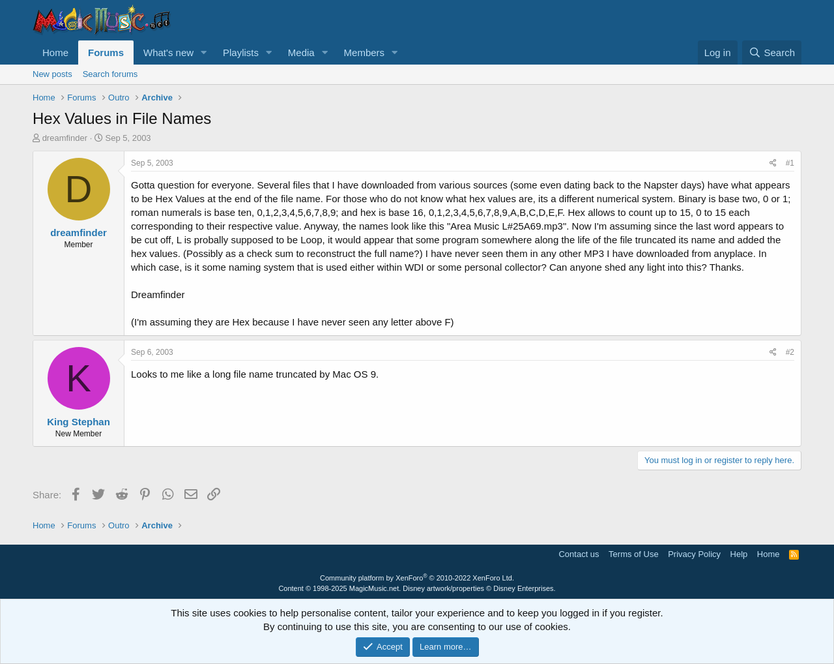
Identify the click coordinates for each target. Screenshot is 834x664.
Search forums (110, 74)
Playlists (241, 52)
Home (55, 52)
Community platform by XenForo (417, 578)
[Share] (773, 163)
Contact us (578, 554)
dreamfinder (64, 138)
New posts (52, 74)
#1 (790, 163)
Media (301, 52)
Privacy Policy (694, 554)
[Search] (771, 52)
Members (364, 52)
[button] (204, 52)
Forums (106, 52)
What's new (168, 52)
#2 (790, 352)
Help (739, 554)
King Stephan (78, 421)
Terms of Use (634, 554)
